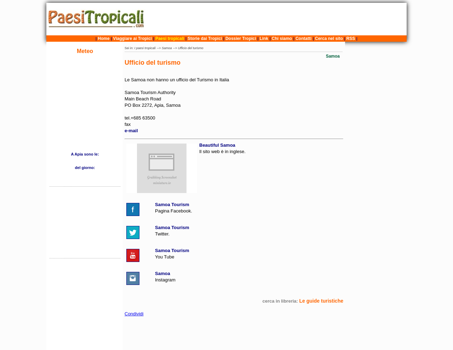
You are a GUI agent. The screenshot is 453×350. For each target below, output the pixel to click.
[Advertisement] (277, 19)
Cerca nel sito (329, 38)
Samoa (167, 48)
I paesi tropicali (145, 48)
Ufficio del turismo (190, 48)
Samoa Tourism (172, 204)
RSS (350, 38)
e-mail (131, 130)
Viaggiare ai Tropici (132, 38)
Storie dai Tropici (205, 38)
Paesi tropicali (169, 38)
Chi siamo (282, 38)
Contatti (303, 38)
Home (103, 38)
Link (263, 38)
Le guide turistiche (321, 301)
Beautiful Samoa (217, 145)
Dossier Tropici (240, 38)
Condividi (134, 313)
